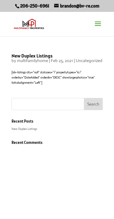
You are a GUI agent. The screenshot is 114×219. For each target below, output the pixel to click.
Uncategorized (89, 60)
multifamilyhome (32, 60)
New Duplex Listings (32, 56)
